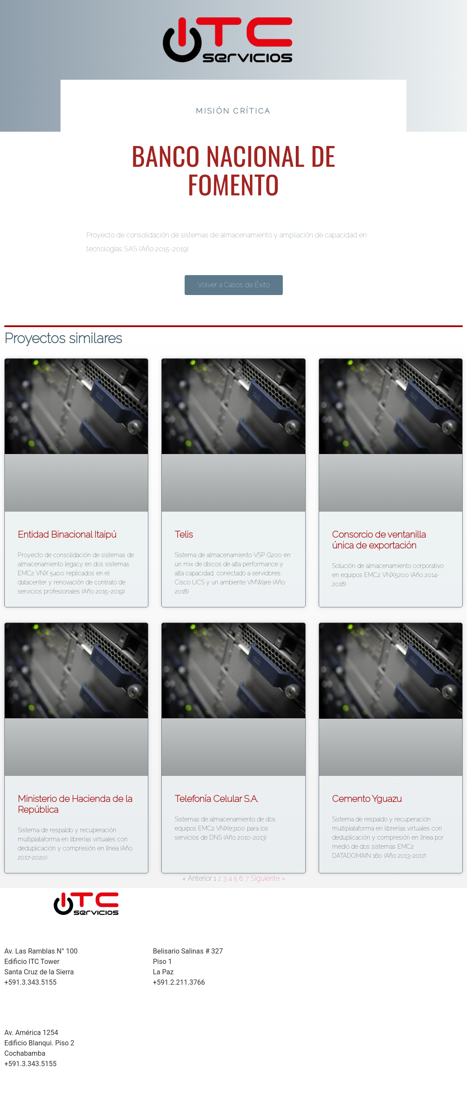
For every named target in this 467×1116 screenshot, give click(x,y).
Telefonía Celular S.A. (216, 798)
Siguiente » (268, 878)
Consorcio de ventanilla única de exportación (379, 540)
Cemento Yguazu (367, 798)
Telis (184, 534)
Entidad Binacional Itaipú (67, 534)
